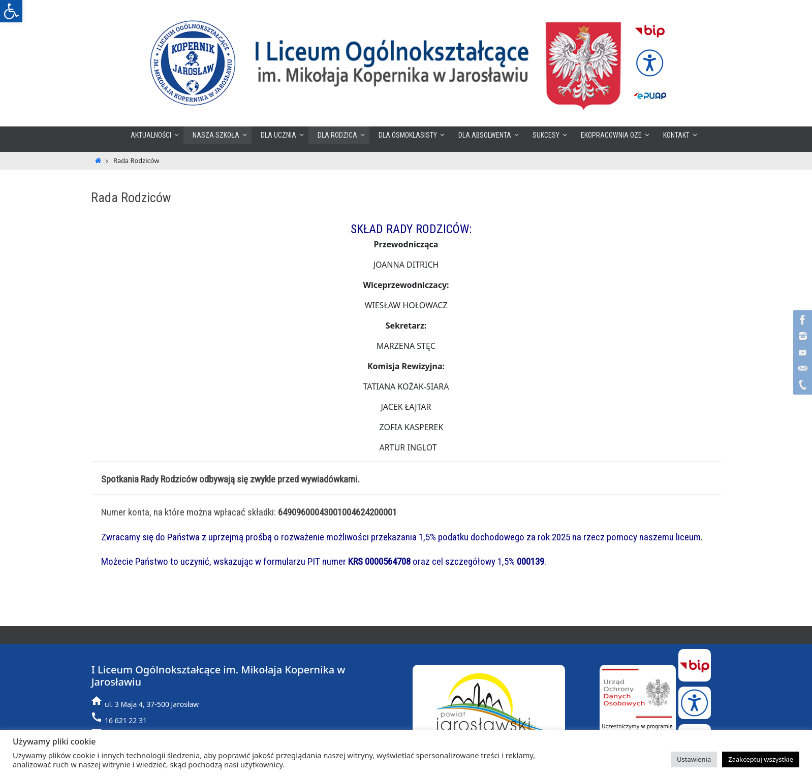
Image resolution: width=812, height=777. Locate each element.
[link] (11, 11)
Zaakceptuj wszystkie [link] (760, 759)
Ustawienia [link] (694, 759)
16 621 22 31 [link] (126, 720)
